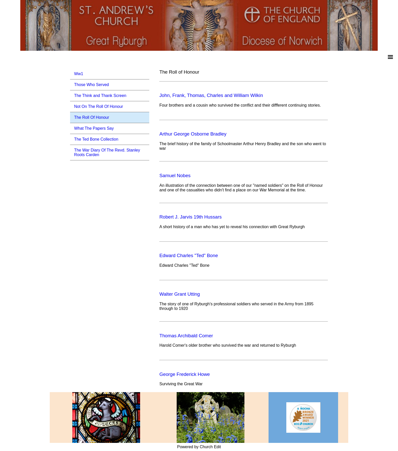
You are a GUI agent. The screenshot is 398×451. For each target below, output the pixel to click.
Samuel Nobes (175, 175)
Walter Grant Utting (179, 294)
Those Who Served (91, 84)
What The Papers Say (94, 128)
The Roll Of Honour (91, 117)
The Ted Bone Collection (96, 139)
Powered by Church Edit (199, 447)
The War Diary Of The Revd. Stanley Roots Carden (107, 152)
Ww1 (78, 74)
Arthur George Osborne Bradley (192, 134)
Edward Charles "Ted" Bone (188, 255)
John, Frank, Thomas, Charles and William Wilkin (211, 95)
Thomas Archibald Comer (186, 335)
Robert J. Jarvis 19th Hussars (190, 217)
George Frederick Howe (184, 374)
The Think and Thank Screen (100, 95)
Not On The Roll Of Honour (98, 106)
